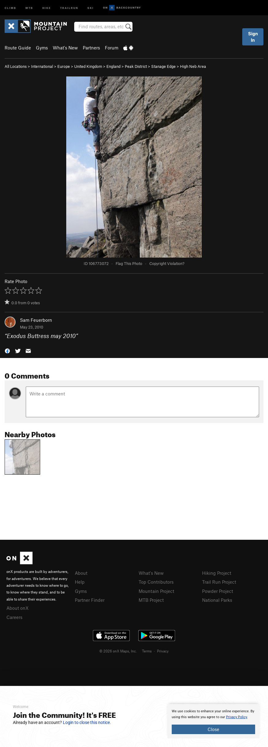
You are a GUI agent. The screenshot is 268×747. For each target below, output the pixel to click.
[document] (213, 721)
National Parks (217, 600)
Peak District (136, 66)
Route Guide (18, 47)
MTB (29, 8)
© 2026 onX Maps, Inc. (118, 651)
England (113, 66)
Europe (63, 66)
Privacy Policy (236, 717)
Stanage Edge (163, 66)
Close (213, 729)
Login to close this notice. (87, 722)
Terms (147, 651)
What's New (65, 47)
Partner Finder (90, 600)
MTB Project (151, 600)
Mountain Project (156, 591)
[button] (7, 350)
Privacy (163, 651)
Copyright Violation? (166, 263)
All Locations (16, 66)
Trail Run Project (219, 582)
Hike (46, 8)
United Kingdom (88, 66)
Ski (90, 8)
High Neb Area (193, 66)
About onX (17, 608)
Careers (14, 617)
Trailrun (69, 8)
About (81, 573)
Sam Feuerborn (36, 320)
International (42, 66)
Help (80, 582)
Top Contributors (156, 582)
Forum (111, 47)
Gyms (42, 47)
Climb (10, 8)
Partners (91, 47)
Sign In (253, 37)
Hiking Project (216, 573)
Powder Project (217, 591)
